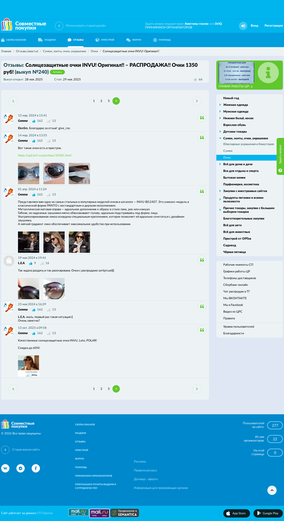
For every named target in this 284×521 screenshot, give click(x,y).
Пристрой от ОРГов (237, 238)
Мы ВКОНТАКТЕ (235, 298)
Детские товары (235, 131)
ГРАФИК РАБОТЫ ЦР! (236, 86)
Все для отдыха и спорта (241, 171)
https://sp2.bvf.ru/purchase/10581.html (44, 155)
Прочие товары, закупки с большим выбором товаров (248, 210)
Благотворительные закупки (243, 218)
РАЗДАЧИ (47, 40)
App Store (239, 513)
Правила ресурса (145, 470)
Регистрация (274, 25)
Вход (254, 25)
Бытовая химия (234, 177)
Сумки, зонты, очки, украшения (245, 138)
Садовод (229, 245)
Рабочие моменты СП (238, 264)
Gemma (23, 120)
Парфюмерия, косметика (241, 184)
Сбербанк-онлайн (235, 284)
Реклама (140, 461)
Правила (229, 318)
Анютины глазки (196, 23)
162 (40, 120)
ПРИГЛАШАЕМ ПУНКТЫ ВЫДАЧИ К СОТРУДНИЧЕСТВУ (95, 486)
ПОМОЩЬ (162, 40)
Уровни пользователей (238, 326)
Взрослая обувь (234, 125)
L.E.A (21, 263)
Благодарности (233, 333)
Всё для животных (236, 232)
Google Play (270, 513)
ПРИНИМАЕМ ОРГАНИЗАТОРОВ (168, 27)
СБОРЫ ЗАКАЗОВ (85, 425)
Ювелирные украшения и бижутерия (248, 144)
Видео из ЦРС (232, 311)
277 (275, 425)
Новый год (231, 98)
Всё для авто (232, 225)
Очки (226, 157)
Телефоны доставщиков (239, 278)
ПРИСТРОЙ (105, 40)
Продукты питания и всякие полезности (243, 199)
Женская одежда (235, 105)
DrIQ (218, 23)
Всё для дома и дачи (238, 164)
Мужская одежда (235, 111)
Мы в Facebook (233, 305)
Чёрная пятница (234, 252)
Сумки (227, 150)
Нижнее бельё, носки (238, 118)
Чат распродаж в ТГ (236, 291)
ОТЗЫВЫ (76, 40)
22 (275, 439)
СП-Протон (45, 513)
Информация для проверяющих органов (161, 488)
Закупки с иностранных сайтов (245, 191)
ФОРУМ (133, 40)
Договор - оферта (146, 479)
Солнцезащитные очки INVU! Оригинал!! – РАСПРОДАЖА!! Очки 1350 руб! (100, 69)
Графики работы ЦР (236, 271)
